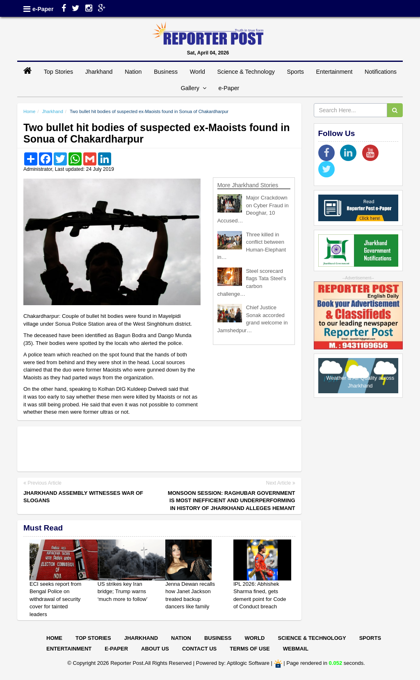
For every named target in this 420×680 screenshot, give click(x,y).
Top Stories (58, 71)
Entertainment (334, 71)
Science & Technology (245, 71)
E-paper (116, 649)
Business (166, 71)
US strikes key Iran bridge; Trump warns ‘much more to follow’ (123, 591)
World (197, 71)
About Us (155, 649)
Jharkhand (99, 71)
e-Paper (42, 9)
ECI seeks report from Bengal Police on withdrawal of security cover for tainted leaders (55, 599)
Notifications (381, 71)
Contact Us (199, 649)
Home (29, 111)
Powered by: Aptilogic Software (232, 663)
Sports (295, 71)
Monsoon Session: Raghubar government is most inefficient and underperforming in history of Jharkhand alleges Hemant (231, 500)
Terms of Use (250, 649)
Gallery (193, 88)
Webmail (295, 649)
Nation (133, 71)
